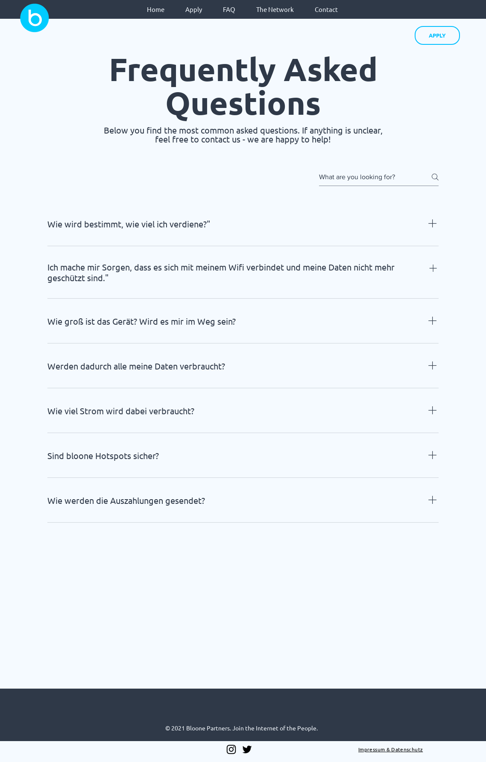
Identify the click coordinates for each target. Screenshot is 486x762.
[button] (193, 9)
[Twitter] (247, 749)
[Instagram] (231, 749)
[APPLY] (437, 35)
